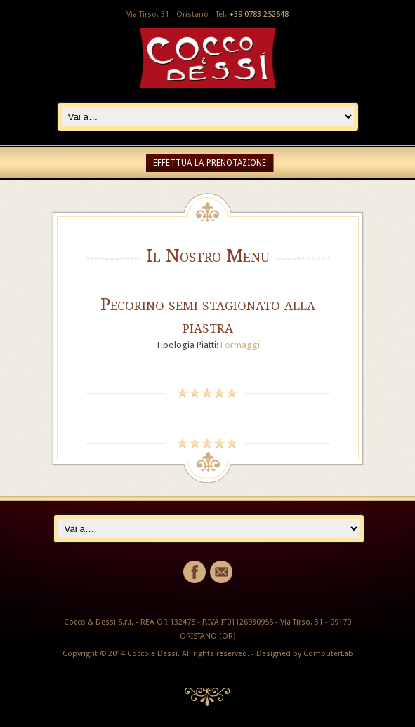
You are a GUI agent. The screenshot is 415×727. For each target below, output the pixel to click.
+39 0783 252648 (259, 14)
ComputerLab (328, 653)
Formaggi (240, 345)
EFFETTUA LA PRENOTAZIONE (209, 163)
